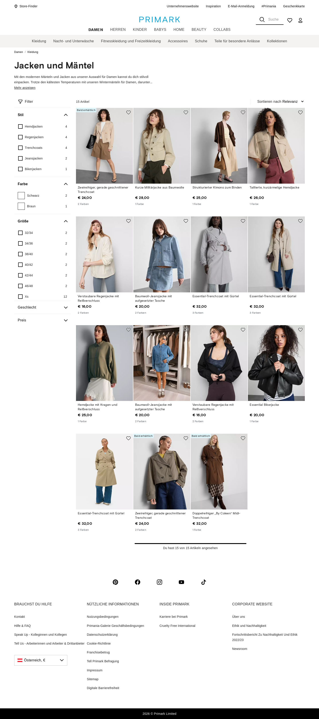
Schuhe (201, 41)
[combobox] (270, 19)
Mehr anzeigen (24, 87)
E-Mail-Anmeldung (241, 6)
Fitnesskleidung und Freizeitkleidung (131, 41)
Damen (95, 29)
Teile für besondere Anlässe (237, 41)
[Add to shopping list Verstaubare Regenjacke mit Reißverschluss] (128, 220)
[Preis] (42, 320)
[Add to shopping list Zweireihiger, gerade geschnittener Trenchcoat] (128, 112)
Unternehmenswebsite (183, 6)
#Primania (269, 6)
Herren (118, 29)
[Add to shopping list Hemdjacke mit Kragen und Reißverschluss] (128, 329)
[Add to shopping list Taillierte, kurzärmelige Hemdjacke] (300, 112)
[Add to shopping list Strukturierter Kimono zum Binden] (243, 112)
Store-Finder (25, 6)
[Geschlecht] (42, 307)
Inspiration (213, 6)
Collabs (222, 29)
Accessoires (178, 41)
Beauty (199, 29)
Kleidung (39, 41)
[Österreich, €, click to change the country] (40, 660)
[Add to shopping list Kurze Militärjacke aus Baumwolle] (185, 112)
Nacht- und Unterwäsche (73, 41)
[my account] (300, 20)
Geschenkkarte (294, 6)
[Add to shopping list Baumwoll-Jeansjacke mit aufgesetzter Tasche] (185, 220)
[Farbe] (42, 184)
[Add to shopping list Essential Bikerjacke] (300, 329)
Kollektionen (277, 41)
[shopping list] (289, 20)
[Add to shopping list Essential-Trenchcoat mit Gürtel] (243, 220)
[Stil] (42, 115)
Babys (160, 29)
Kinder (140, 29)
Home (179, 29)
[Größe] (42, 221)
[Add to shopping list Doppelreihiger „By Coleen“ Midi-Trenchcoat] (243, 438)
